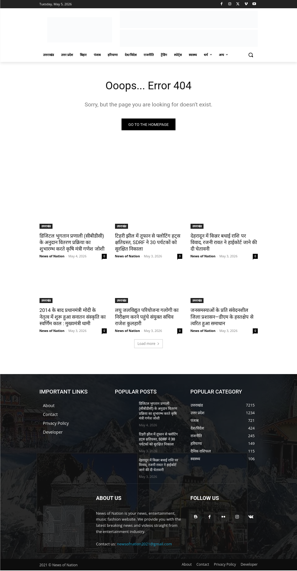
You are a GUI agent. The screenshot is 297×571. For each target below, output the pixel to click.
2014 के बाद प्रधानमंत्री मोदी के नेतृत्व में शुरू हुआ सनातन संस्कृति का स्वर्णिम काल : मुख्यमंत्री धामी (73, 317)
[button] (251, 55)
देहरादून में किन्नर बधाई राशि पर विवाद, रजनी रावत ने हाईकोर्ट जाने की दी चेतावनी (224, 243)
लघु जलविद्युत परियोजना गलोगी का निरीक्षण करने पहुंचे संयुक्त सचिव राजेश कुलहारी (147, 317)
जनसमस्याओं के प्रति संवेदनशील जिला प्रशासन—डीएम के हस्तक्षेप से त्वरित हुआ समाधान (222, 317)
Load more (148, 344)
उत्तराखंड (46, 227)
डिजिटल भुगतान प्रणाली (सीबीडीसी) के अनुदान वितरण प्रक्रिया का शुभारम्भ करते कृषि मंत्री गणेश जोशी (72, 243)
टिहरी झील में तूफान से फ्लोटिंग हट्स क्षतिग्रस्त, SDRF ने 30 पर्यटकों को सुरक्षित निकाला (147, 243)
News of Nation (52, 257)
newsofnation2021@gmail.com (144, 544)
